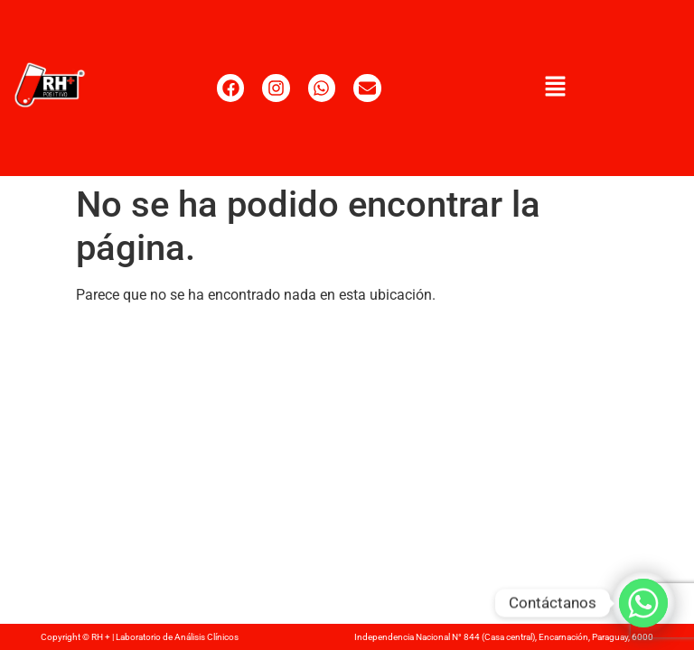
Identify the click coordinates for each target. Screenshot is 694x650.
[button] (555, 87)
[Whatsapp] (643, 603)
